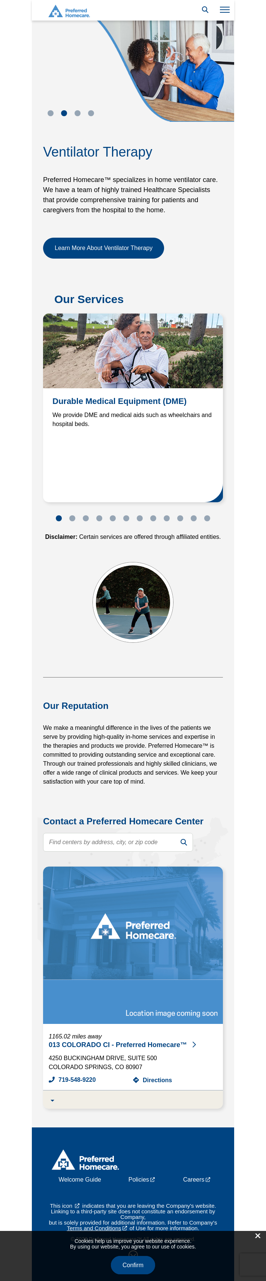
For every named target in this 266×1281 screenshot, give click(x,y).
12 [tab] (207, 518)
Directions (157, 1080)
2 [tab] (64, 113)
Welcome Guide (79, 1179)
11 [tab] (194, 518)
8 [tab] (153, 518)
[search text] (118, 842)
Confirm (133, 1265)
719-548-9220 (77, 1080)
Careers (194, 1179)
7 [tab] (140, 518)
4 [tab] (91, 113)
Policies (139, 1179)
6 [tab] (126, 518)
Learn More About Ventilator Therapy (103, 248)
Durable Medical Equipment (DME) (119, 401)
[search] (183, 842)
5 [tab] (113, 518)
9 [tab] (167, 518)
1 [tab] (51, 113)
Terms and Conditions (94, 1228)
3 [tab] (78, 113)
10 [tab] (180, 518)
